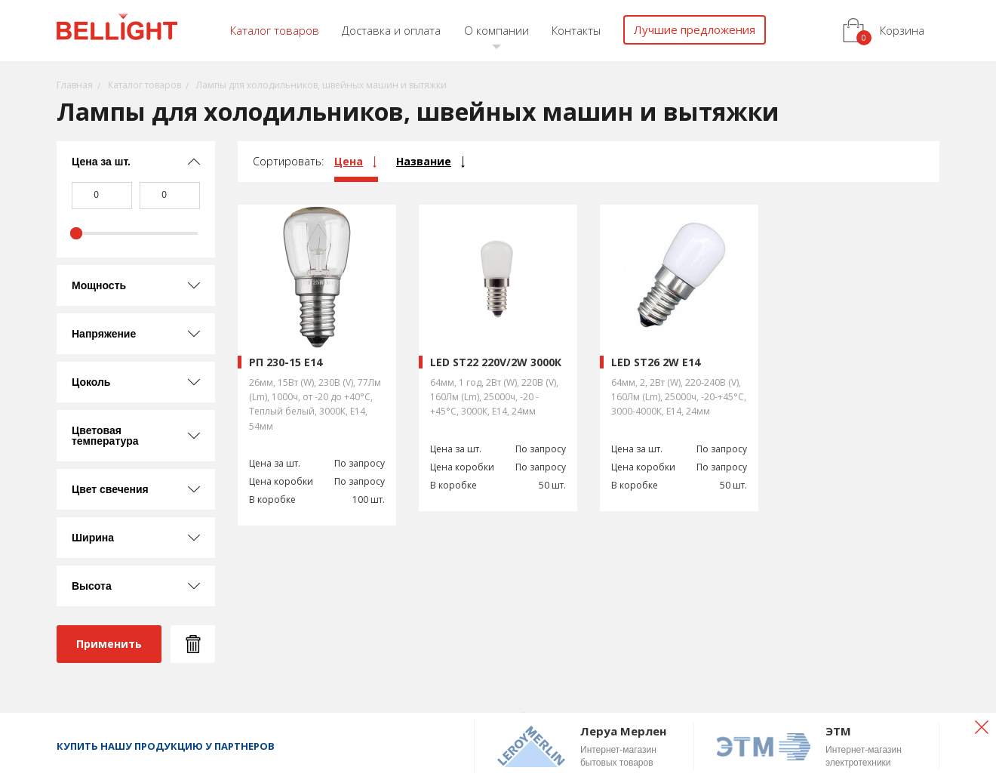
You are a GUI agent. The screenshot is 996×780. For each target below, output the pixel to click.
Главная (75, 85)
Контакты (576, 30)
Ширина (93, 538)
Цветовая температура (105, 435)
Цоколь (91, 382)
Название (423, 161)
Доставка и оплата (391, 30)
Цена (348, 161)
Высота (92, 586)
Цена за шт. (101, 162)
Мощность (99, 285)
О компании (496, 30)
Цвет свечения (110, 489)
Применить (109, 644)
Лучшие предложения (694, 29)
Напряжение (104, 334)
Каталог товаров (274, 30)
